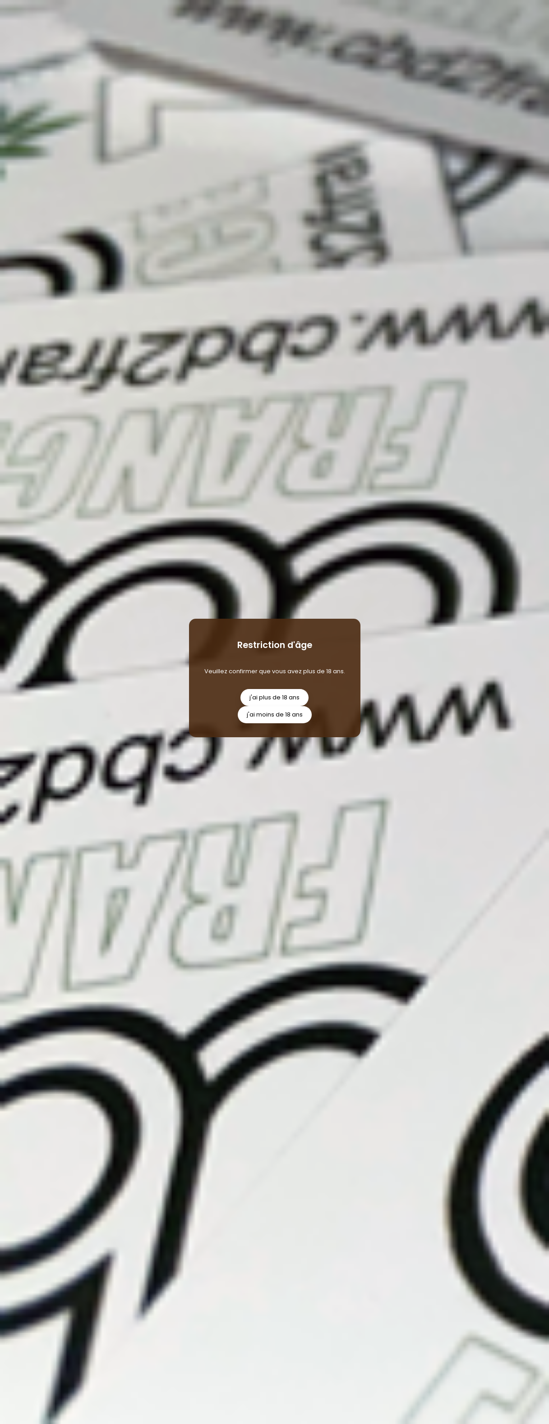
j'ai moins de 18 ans (275, 714)
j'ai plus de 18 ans (274, 697)
